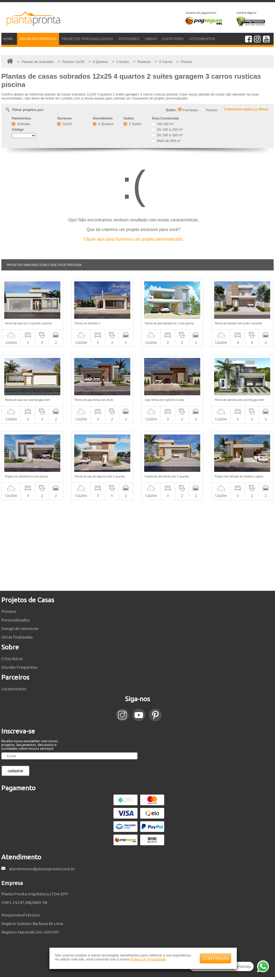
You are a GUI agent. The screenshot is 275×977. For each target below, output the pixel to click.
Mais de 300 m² (166, 141)
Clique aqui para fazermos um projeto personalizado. (133, 239)
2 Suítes (133, 124)
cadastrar (15, 771)
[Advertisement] (137, 545)
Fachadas (188, 110)
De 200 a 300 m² (167, 135)
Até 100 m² (163, 124)
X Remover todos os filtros (246, 109)
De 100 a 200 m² (167, 129)
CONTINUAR (216, 958)
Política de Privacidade (148, 959)
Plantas (209, 110)
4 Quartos (103, 124)
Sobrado (21, 124)
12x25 (64, 124)
